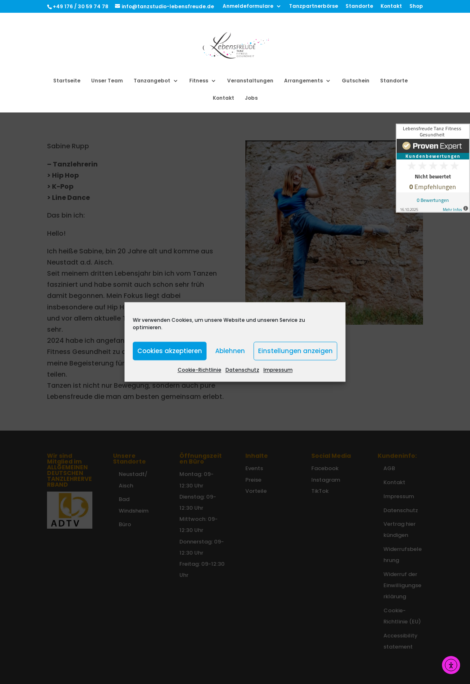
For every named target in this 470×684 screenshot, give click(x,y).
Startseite (66, 81)
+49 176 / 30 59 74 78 (81, 6)
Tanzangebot (152, 81)
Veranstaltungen (250, 81)
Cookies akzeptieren (169, 351)
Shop (416, 6)
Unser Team (107, 81)
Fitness (198, 81)
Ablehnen (230, 351)
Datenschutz (242, 369)
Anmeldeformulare (248, 6)
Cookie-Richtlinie (199, 369)
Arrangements (303, 81)
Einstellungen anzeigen (295, 351)
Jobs (251, 98)
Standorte (359, 6)
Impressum (278, 369)
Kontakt (391, 6)
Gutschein (355, 81)
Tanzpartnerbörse (313, 6)
